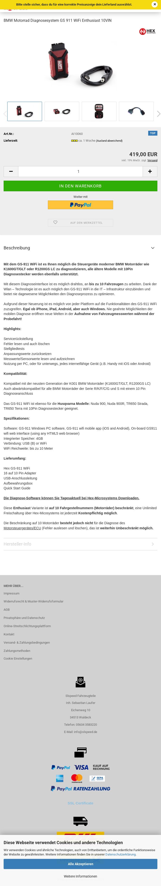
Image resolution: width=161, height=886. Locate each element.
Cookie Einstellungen (18, 658)
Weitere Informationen (80, 876)
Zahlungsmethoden (17, 651)
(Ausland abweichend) (109, 140)
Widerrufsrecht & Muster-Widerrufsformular (33, 601)
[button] (11, 171)
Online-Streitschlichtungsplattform (27, 626)
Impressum (11, 593)
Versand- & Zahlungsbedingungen (27, 642)
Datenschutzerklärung (120, 854)
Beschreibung (17, 247)
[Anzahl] (80, 171)
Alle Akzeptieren (80, 864)
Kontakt (9, 634)
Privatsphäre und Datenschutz (24, 618)
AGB (7, 609)
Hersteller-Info (17, 544)
